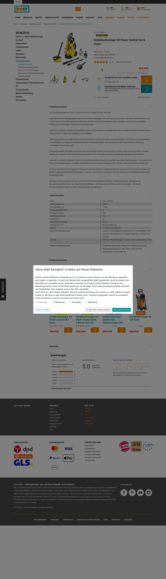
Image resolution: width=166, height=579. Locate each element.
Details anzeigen (42, 310)
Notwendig (42, 302)
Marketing (92, 302)
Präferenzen (59, 302)
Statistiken (76, 302)
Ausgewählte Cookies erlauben (98, 310)
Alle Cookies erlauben (121, 310)
